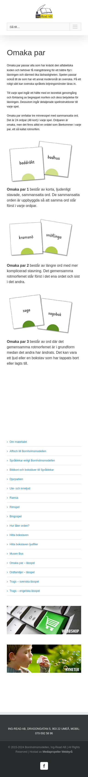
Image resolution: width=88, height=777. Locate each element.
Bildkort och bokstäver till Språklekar (32, 469)
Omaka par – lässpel (22, 563)
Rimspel (14, 507)
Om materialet (18, 441)
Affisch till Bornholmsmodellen (28, 451)
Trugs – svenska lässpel (24, 581)
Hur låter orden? (19, 525)
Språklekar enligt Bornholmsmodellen (32, 460)
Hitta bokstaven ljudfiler (24, 544)
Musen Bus (16, 553)
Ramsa (14, 497)
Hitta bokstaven (19, 535)
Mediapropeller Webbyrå (58, 751)
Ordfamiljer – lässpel (22, 572)
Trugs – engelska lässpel (25, 591)
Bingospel (16, 516)
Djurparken (16, 479)
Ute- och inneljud (20, 488)
